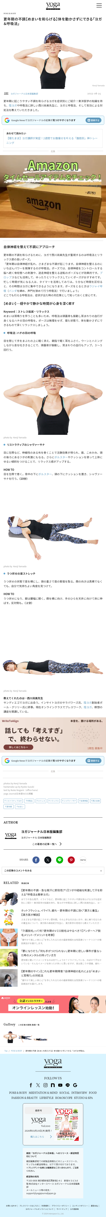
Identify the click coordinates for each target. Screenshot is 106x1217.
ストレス (41, 800)
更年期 (9, 806)
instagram (45, 1085)
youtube (60, 1085)
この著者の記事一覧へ (44, 844)
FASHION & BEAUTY (24, 1098)
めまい (20, 806)
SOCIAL (64, 1093)
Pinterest (71, 860)
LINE (59, 860)
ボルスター (61, 457)
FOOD (93, 1093)
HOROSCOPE (63, 1098)
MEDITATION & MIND (43, 1093)
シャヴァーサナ (69, 800)
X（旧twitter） (47, 860)
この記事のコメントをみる (18, 870)
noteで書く (83, 860)
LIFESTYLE (46, 1098)
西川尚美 (96, 800)
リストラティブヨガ (14, 800)
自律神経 (84, 800)
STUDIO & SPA (83, 1098)
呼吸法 (29, 800)
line (67, 1085)
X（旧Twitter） (38, 1085)
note (53, 1085)
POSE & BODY (18, 1093)
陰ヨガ (13, 105)
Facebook (36, 860)
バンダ (13, 291)
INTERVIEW (79, 1093)
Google (75, 1085)
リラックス (54, 800)
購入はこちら (37, 1136)
